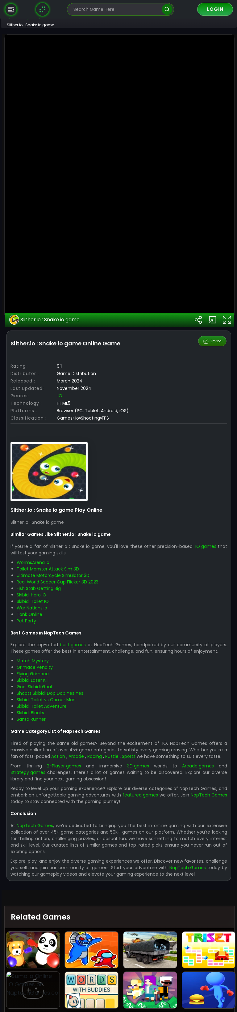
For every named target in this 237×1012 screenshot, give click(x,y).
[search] (167, 9)
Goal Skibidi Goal (53, 904)
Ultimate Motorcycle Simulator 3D (72, 786)
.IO (78, 606)
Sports (199, 974)
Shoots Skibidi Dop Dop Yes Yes (69, 910)
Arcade (141, 974)
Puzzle (180, 974)
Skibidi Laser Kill (52, 898)
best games (92, 855)
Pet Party (45, 831)
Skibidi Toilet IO (52, 812)
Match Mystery (52, 878)
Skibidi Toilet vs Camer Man (65, 917)
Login (215, 9)
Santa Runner (50, 936)
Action (121, 974)
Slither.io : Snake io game (64, 531)
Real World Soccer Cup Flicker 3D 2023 (77, 792)
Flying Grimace (52, 891)
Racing (161, 974)
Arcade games (200, 990)
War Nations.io (51, 818)
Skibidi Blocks (49, 930)
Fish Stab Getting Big (58, 799)
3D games (147, 990)
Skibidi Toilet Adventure (61, 923)
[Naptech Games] (43, 9)
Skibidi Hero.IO (50, 805)
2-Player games (79, 990)
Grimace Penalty (54, 885)
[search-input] (116, 9)
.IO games (41, 763)
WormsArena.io (52, 773)
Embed (213, 552)
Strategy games (47, 996)
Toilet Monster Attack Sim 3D (67, 779)
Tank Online (48, 825)
